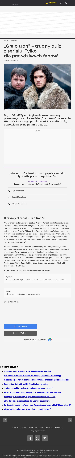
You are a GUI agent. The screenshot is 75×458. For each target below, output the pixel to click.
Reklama (49, 421)
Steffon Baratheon (19, 204)
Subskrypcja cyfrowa (36, 421)
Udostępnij (22, 327)
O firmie (15, 421)
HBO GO (46, 270)
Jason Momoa (48, 263)
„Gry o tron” (22, 270)
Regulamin (59, 421)
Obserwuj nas (34, 333)
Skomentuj (56, 327)
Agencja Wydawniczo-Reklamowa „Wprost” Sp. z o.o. (42, 444)
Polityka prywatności (37, 425)
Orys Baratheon (18, 191)
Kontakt (23, 421)
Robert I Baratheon (19, 197)
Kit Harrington (57, 260)
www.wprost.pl (66, 451)
